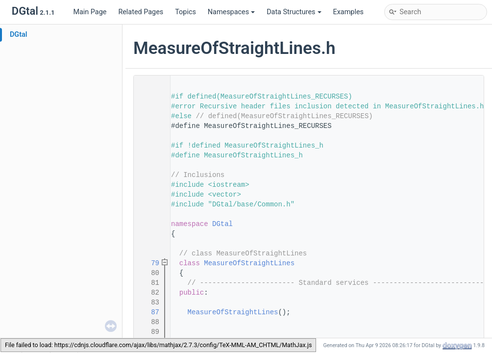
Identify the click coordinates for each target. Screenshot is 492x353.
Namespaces (231, 12)
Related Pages (140, 12)
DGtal (18, 34)
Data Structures (294, 12)
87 (149, 312)
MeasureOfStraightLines (249, 263)
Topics (185, 12)
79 (149, 263)
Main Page (89, 12)
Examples (348, 12)
